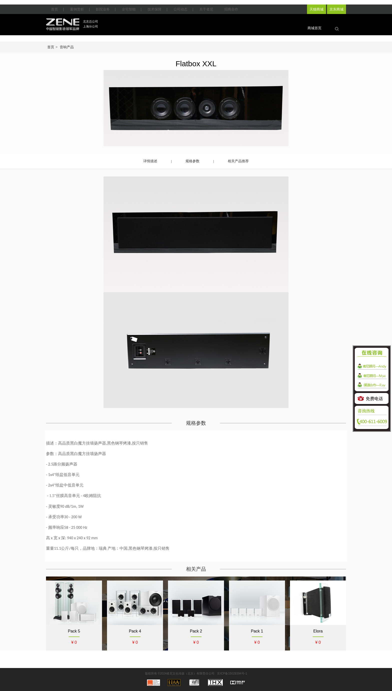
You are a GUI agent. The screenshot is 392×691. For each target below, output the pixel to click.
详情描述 (150, 161)
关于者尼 (206, 9)
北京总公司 (90, 21)
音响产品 (67, 47)
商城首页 (315, 28)
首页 (54, 9)
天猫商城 (317, 9)
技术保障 (155, 9)
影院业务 (103, 9)
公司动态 (181, 9)
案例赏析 (77, 9)
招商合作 (231, 9)
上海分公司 (90, 26)
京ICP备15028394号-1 (232, 673)
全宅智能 (129, 9)
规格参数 (193, 161)
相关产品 (196, 569)
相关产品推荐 (238, 161)
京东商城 (337, 9)
